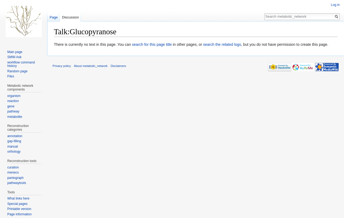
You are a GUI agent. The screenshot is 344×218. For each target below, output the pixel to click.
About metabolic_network (91, 65)
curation (13, 167)
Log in (335, 5)
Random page (17, 71)
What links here (18, 198)
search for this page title (152, 44)
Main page (14, 52)
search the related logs (222, 44)
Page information (19, 214)
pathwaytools (16, 183)
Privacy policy (62, 65)
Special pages (17, 204)
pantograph (15, 178)
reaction (13, 101)
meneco (13, 172)
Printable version (19, 209)
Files (10, 76)
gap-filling (14, 141)
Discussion (70, 17)
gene (10, 106)
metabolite (14, 117)
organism (13, 96)
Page (54, 17)
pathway (13, 111)
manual (12, 146)
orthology (13, 151)
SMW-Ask (14, 57)
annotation (14, 136)
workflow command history (21, 64)
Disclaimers (118, 65)
